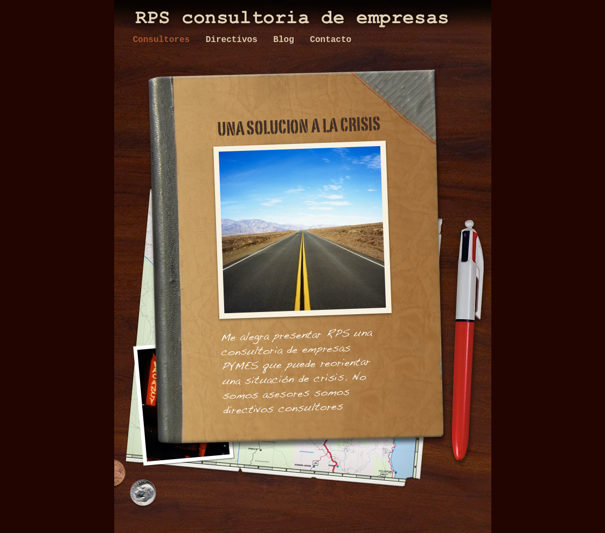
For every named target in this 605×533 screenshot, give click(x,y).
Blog (286, 40)
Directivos (234, 40)
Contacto (330, 40)
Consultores (164, 40)
